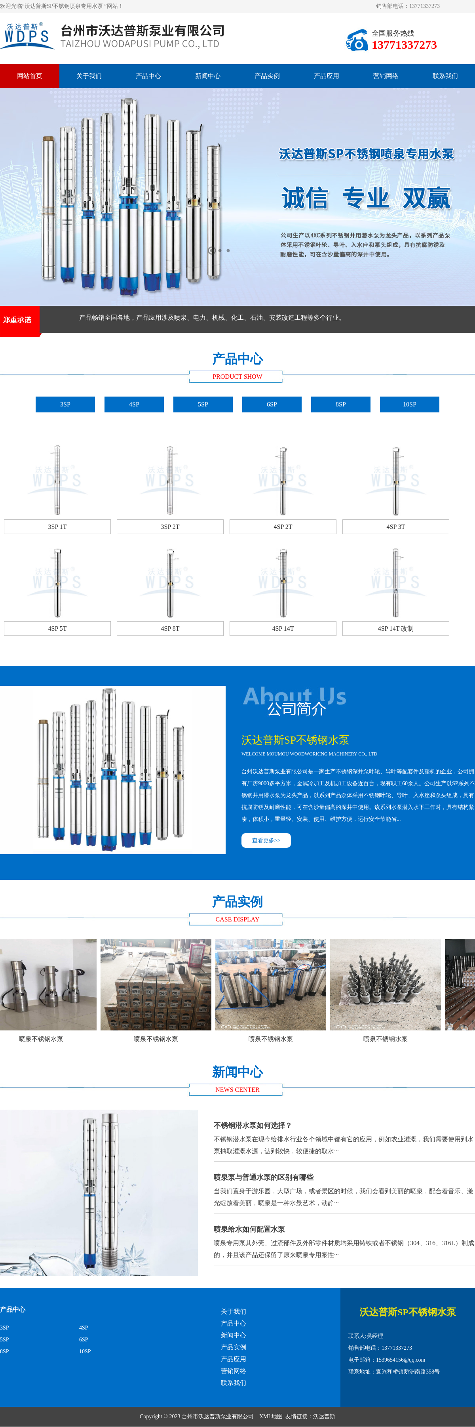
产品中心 (148, 75)
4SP (134, 404)
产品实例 (267, 75)
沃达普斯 (324, 1416)
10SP (409, 404)
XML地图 (271, 1416)
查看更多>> (266, 840)
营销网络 (386, 75)
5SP (203, 404)
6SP (272, 404)
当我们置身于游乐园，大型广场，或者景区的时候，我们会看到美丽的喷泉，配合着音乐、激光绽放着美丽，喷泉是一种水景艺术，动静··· (344, 1187)
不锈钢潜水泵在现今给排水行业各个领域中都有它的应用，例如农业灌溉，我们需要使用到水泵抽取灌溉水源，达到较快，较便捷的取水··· (344, 1136)
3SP (65, 404)
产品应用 (326, 75)
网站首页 (29, 75)
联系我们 (445, 75)
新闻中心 (207, 75)
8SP (341, 404)
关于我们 (89, 75)
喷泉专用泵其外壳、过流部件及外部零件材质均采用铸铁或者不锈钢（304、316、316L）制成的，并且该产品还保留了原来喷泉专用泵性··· (344, 1239)
